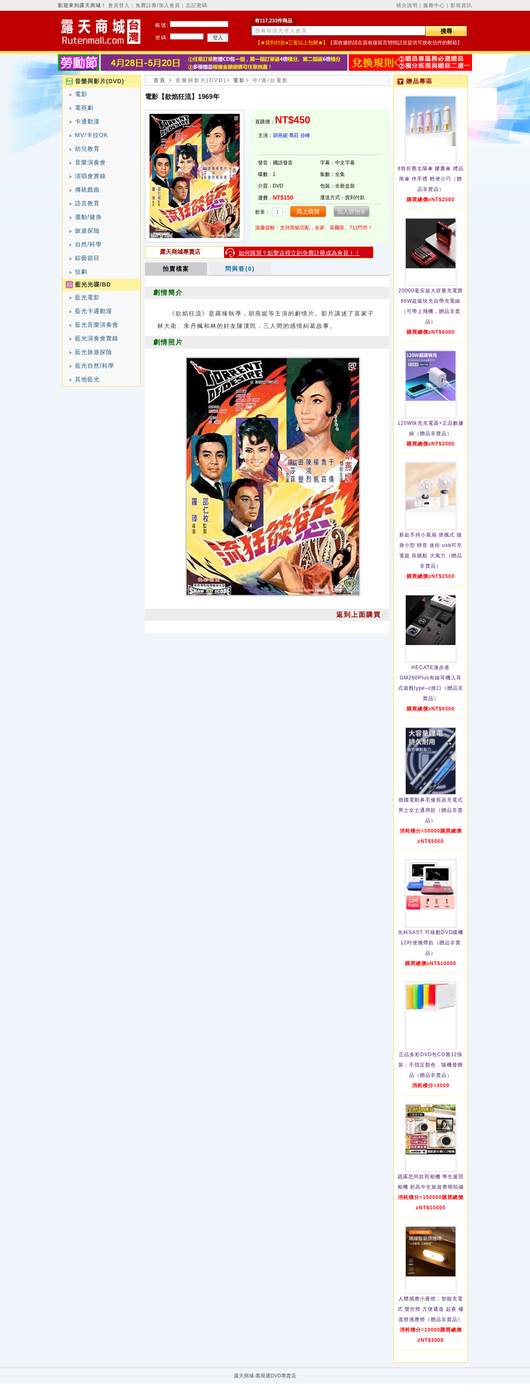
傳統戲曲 (87, 189)
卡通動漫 (87, 121)
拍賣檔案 (176, 268)
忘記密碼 (196, 5)
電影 (81, 94)
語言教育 (87, 203)
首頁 (160, 80)
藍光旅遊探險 (93, 352)
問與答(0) (240, 268)
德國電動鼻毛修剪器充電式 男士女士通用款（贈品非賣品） (430, 810)
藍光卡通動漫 (93, 311)
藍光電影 (87, 297)
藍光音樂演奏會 (96, 324)
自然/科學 (88, 244)
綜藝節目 (87, 258)
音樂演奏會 (90, 162)
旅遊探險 (87, 230)
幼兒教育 (87, 148)
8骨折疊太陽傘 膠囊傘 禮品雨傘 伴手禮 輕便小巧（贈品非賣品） (430, 179)
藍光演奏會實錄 (96, 338)
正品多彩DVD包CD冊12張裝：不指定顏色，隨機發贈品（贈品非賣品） (430, 1065)
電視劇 (84, 107)
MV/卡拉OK (91, 135)
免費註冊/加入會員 (157, 5)
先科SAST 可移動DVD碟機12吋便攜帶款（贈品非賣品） (431, 942)
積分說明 (407, 5)
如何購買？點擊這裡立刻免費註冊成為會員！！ (299, 253)
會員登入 (119, 5)
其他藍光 (87, 379)
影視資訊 (461, 5)
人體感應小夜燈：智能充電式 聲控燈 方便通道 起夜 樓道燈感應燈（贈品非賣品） (431, 1309)
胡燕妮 (280, 135)
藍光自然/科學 (94, 365)
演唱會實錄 (90, 176)
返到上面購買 (358, 614)
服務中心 (434, 5)
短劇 (81, 271)
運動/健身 (88, 217)
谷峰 (305, 135)
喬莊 (294, 135)
